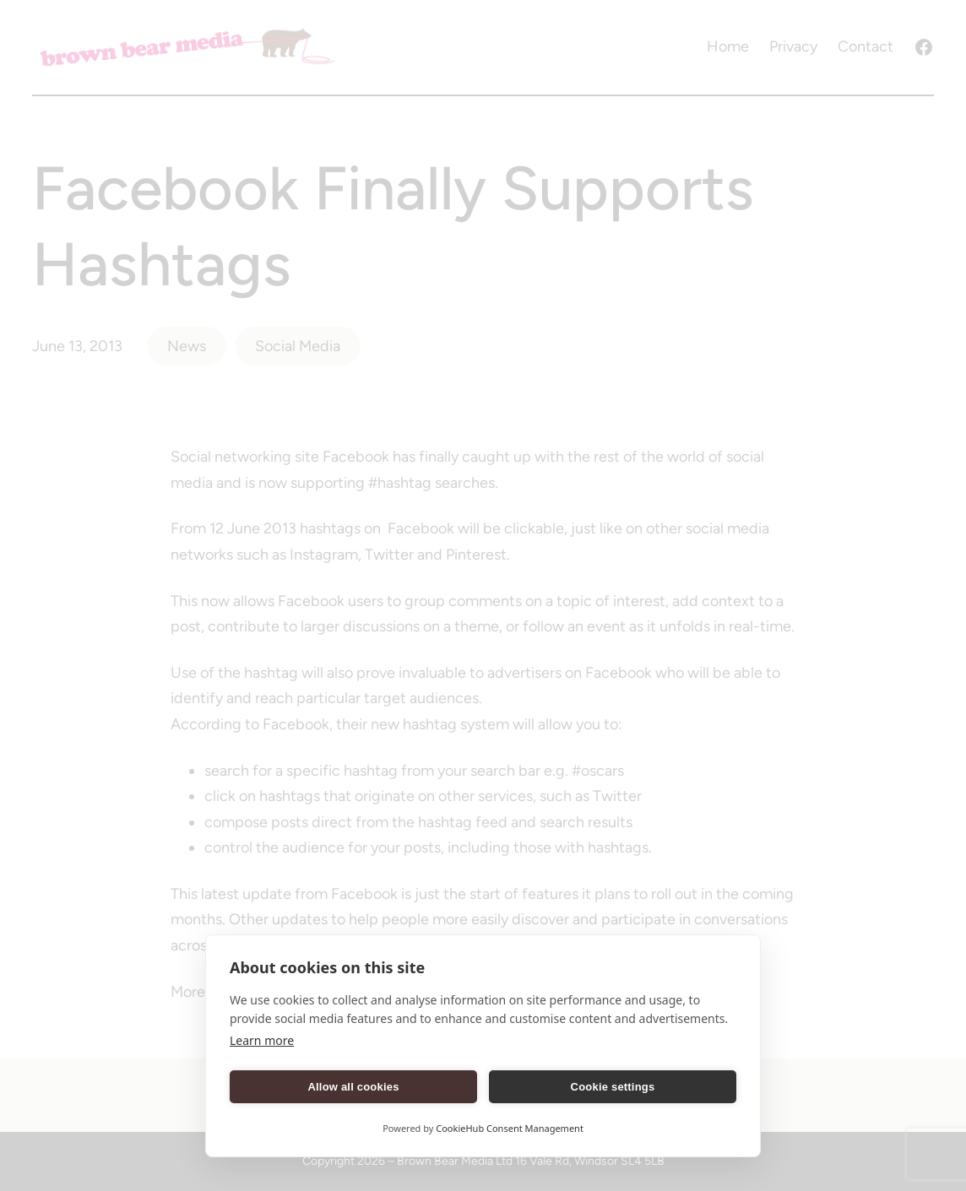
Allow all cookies (353, 1086)
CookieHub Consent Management (509, 1128)
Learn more (262, 1040)
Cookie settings (613, 1086)
